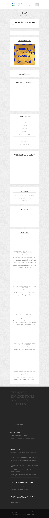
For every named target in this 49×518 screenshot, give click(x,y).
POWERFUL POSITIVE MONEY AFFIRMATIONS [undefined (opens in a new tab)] (22, 438)
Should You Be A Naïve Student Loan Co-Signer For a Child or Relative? (24, 252)
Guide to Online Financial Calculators (24, 195)
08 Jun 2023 (25, 318)
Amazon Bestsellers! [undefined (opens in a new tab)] (15, 502)
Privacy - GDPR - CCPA (16, 411)
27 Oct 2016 (16, 24)
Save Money (23, 141)
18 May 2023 (25, 346)
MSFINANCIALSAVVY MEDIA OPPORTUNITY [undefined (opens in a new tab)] (22, 442)
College (23, 125)
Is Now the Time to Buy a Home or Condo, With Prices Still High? (24, 344)
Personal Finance (23, 134)
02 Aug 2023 (25, 254)
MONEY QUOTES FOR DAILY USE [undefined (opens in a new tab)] (18, 435)
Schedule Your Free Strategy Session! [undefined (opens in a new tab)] (19, 486)
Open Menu (37, 4)
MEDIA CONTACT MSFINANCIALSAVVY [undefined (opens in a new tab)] (20, 489)
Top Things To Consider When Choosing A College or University (25, 315)
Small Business (23, 144)
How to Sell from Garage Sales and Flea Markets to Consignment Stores (24, 372)
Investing (23, 128)
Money (23, 131)
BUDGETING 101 (19, 424)
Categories (24, 72)
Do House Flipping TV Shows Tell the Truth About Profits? (24, 287)
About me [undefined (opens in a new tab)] (12, 417)
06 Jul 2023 (25, 289)
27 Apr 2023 (25, 374)
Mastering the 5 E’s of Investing (24, 22)
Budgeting (23, 122)
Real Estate (23, 138)
